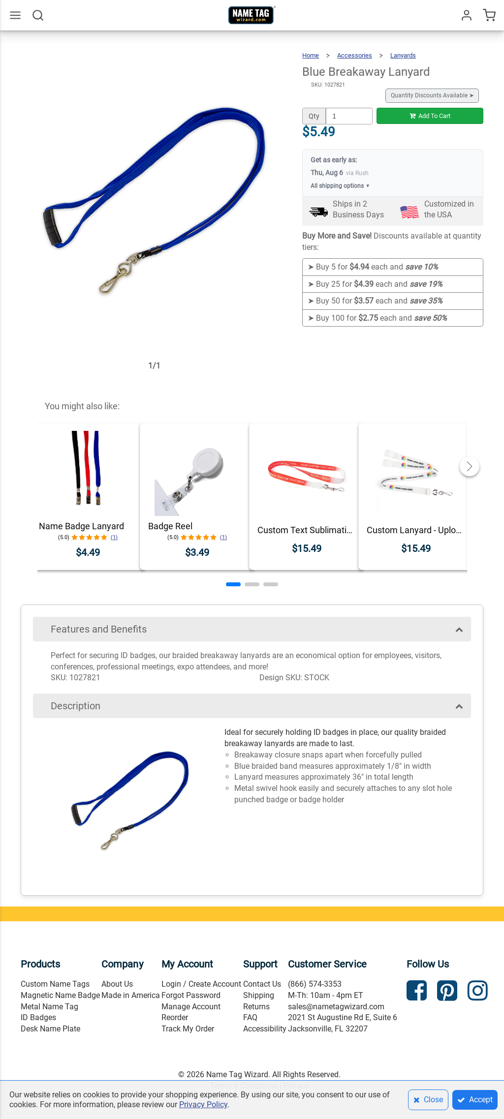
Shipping (258, 995)
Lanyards (403, 55)
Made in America (130, 995)
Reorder (174, 1017)
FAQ (250, 1017)
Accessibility (264, 1028)
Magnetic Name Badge (60, 995)
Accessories (354, 55)
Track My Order (187, 1028)
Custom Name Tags (55, 984)
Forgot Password (190, 995)
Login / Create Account (201, 984)
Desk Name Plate (50, 1028)
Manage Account (190, 1006)
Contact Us (262, 984)
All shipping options (340, 186)
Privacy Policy (203, 1104)
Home (310, 55)
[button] (233, 584)
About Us (117, 984)
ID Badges (38, 1017)
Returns (256, 1006)
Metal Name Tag (49, 1006)
